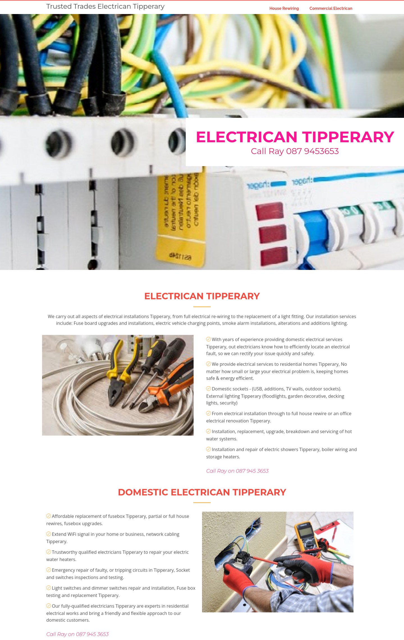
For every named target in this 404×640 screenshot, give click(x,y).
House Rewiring (284, 8)
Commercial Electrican (330, 8)
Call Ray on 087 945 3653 (237, 489)
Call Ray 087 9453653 (295, 151)
